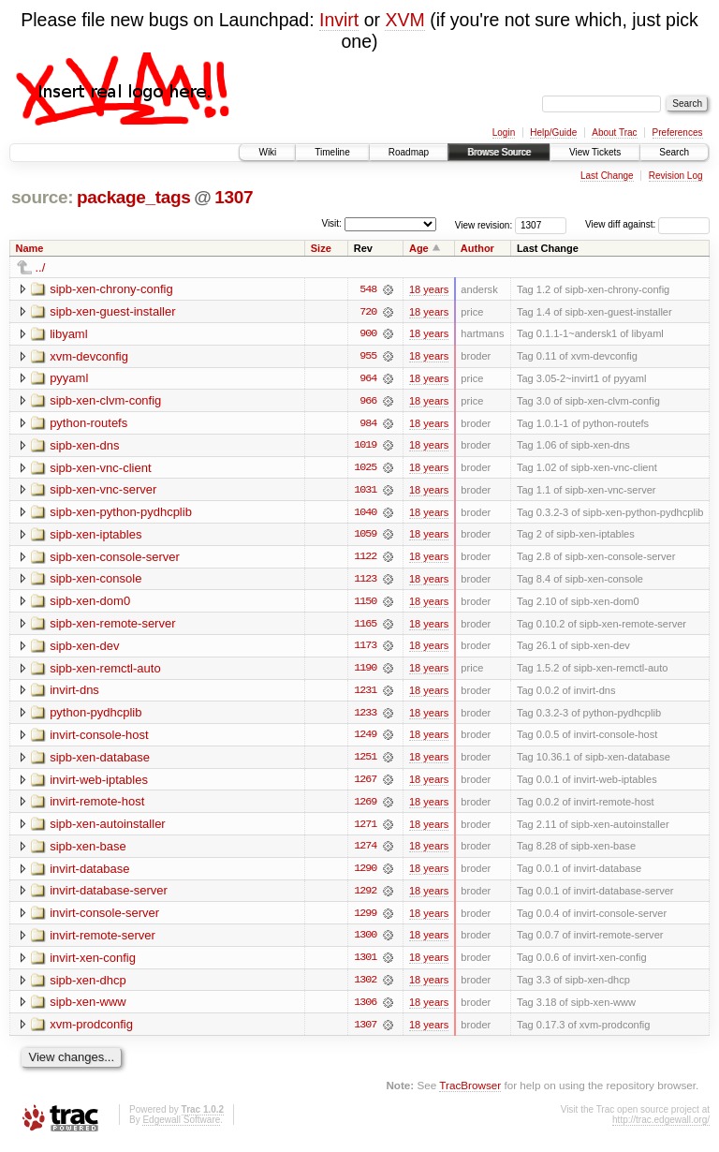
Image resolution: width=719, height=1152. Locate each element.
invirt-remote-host (97, 806)
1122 (365, 559)
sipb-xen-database (100, 761)
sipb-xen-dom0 (90, 604)
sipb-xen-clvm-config (105, 401)
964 (368, 379)
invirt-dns (74, 694)
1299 (365, 918)
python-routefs (88, 424)
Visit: (331, 223)
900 (368, 334)
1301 (365, 963)
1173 (365, 649)
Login (503, 132)
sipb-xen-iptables (95, 536)
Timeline (332, 152)
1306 (365, 1008)
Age (419, 248)
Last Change (607, 175)
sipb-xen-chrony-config (111, 289)
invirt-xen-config (93, 963)
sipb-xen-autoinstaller (108, 828)
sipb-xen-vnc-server (103, 491)
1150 (365, 604)
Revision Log (676, 175)
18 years (428, 289)
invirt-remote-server (102, 941)
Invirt (339, 19)
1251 (365, 761)
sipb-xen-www (88, 1008)
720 (368, 311)
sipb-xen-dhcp (88, 986)
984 (368, 424)
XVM (404, 19)
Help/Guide (553, 132)
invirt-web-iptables (99, 783)
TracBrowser (470, 1092)
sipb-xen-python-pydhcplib (121, 514)
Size (321, 248)
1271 (365, 828)
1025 (365, 469)
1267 (365, 783)
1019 (365, 446)
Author (477, 248)
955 (368, 356)
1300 (365, 941)
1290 (365, 873)
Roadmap (409, 152)
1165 (365, 626)
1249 (365, 738)
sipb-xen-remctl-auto (105, 671)
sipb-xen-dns (84, 446)
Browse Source (499, 152)
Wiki (267, 152)
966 (368, 401)
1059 (365, 536)
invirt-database (89, 873)
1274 (365, 851)
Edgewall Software (181, 1126)
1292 (365, 896)
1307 (233, 197)
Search (674, 152)
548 (368, 289)
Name (30, 248)
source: (42, 197)
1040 (365, 514)
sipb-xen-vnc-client (100, 469)
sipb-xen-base (88, 851)
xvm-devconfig (89, 356)
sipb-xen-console (95, 581)
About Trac (614, 132)
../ (41, 267)
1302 (365, 986)
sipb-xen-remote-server (112, 626)
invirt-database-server (109, 896)
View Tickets (595, 152)
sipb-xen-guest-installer (112, 311)
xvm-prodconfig (91, 1031)
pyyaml (69, 379)
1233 (365, 716)
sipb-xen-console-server (115, 559)
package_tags (134, 197)
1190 (365, 671)
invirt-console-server (104, 918)
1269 (365, 806)
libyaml (68, 334)
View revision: (484, 224)
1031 (365, 491)
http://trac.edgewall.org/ (661, 1126)
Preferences (678, 132)
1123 (365, 581)
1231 (365, 694)
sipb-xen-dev (84, 649)
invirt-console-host (99, 738)
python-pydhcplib (95, 716)
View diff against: (647, 224)
